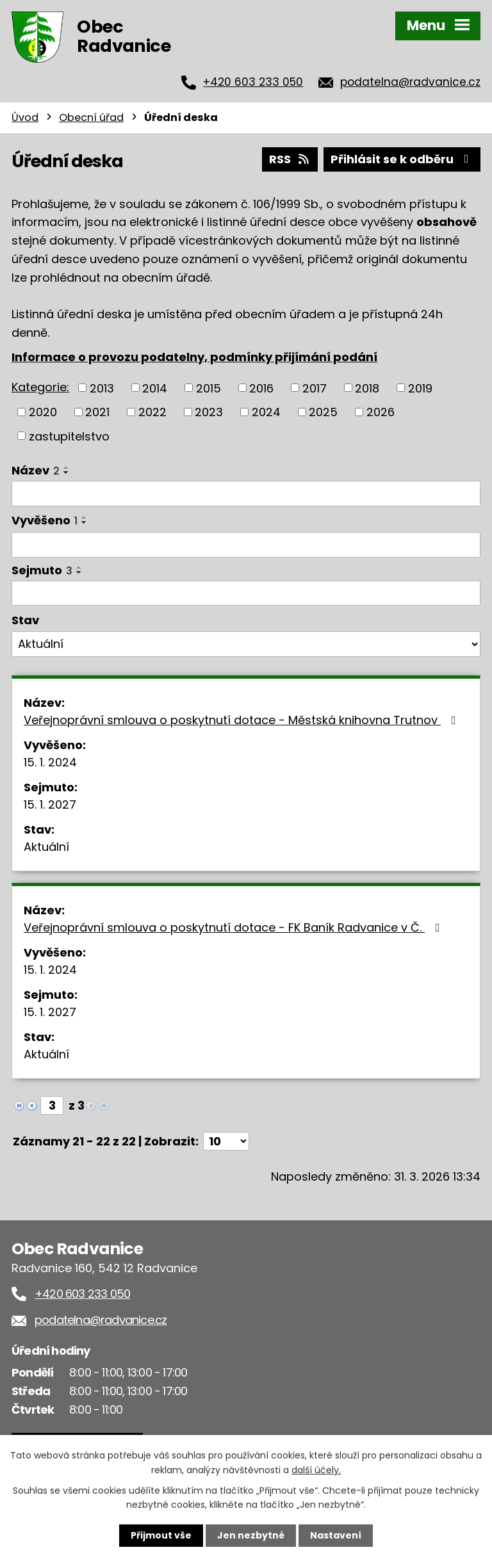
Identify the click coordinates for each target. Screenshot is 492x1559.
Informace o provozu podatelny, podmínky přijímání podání (194, 357)
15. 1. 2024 (50, 762)
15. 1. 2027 (50, 804)
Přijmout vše (161, 1535)
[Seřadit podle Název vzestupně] (67, 467)
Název (36, 470)
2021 (97, 412)
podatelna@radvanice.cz (410, 82)
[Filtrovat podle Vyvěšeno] (246, 545)
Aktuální (46, 847)
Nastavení (335, 1535)
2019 (420, 388)
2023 (209, 412)
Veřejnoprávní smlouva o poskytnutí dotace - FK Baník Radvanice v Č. (234, 927)
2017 (314, 388)
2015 (208, 388)
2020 (43, 412)
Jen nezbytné (250, 1535)
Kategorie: (40, 387)
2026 (380, 412)
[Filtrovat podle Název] (246, 493)
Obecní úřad (91, 117)
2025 (323, 412)
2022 (152, 412)
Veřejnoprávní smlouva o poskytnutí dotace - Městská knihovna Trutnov (242, 720)
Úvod (25, 117)
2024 (266, 412)
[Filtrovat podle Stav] (246, 644)
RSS (290, 159)
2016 (261, 388)
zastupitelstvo (69, 436)
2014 (154, 388)
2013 (102, 388)
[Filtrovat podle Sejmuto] (246, 593)
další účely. (316, 1469)
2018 (367, 388)
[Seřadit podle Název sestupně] (67, 472)
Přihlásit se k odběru (402, 159)
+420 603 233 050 (253, 82)
